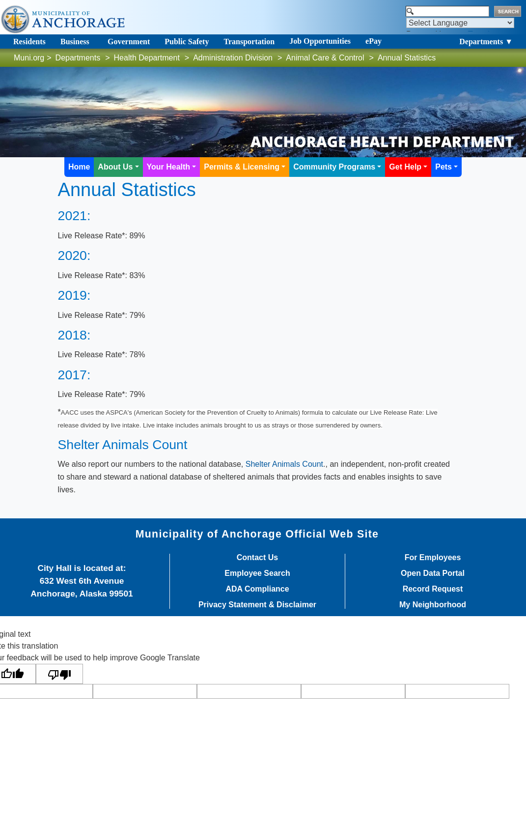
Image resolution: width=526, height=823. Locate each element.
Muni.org (29, 58)
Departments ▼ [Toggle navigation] (486, 41)
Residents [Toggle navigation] (29, 41)
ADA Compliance (257, 589)
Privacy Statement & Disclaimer (257, 605)
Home (79, 167)
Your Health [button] (169, 167)
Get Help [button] (405, 167)
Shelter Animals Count (284, 464)
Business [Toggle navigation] (74, 41)
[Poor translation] (59, 674)
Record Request (433, 589)
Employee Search (257, 573)
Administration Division (233, 58)
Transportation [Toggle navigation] (249, 41)
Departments (78, 58)
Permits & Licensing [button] (241, 167)
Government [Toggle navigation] (129, 41)
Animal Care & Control (325, 58)
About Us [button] (115, 167)
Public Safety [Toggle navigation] (187, 41)
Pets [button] (443, 167)
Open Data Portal (433, 573)
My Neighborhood (432, 605)
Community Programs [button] (334, 167)
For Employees (433, 558)
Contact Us (257, 558)
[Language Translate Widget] (460, 23)
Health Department (147, 58)
